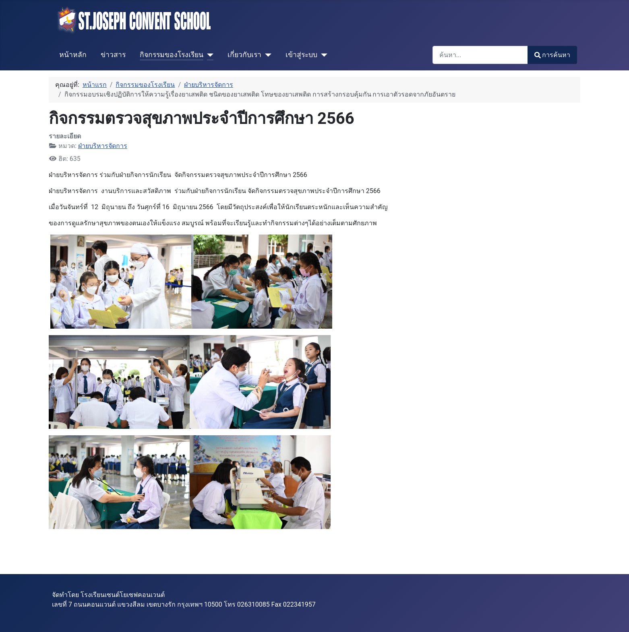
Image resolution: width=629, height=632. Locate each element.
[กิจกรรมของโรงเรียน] (208, 54)
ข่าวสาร (113, 55)
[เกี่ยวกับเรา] (266, 54)
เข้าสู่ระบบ (301, 55)
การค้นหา (552, 55)
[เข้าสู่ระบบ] (322, 54)
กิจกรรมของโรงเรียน (171, 55)
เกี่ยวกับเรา (244, 55)
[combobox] (480, 55)
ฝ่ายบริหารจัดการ (102, 146)
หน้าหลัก (73, 55)
